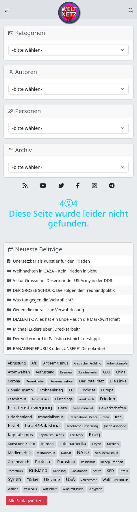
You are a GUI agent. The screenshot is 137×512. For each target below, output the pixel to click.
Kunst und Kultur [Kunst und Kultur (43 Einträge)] (21, 443)
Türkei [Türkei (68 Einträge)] (32, 479)
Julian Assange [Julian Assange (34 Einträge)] (115, 426)
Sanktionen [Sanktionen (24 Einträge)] (79, 471)
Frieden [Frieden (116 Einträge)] (107, 399)
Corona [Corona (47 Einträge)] (14, 381)
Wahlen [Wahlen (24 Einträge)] (13, 489)
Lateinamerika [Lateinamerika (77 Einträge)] (73, 443)
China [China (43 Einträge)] (120, 372)
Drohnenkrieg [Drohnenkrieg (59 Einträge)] (50, 390)
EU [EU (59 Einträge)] (71, 390)
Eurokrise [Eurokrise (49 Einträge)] (87, 390)
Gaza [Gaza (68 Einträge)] (62, 407)
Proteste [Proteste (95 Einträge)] (43, 461)
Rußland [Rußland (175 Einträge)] (38, 470)
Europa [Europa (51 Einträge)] (107, 390)
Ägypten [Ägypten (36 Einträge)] (95, 489)
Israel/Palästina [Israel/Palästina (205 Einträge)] (42, 425)
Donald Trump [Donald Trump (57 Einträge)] (20, 390)
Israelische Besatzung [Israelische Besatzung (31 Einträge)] (82, 426)
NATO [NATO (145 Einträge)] (83, 452)
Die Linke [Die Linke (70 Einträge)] (118, 381)
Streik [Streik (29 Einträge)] (124, 471)
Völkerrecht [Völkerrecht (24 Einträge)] (89, 480)
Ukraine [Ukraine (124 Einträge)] (52, 479)
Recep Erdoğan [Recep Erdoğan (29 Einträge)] (112, 462)
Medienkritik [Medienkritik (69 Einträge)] (19, 452)
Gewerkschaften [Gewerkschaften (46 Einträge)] (112, 408)
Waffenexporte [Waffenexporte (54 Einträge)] (115, 479)
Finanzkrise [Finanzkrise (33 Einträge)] (40, 399)
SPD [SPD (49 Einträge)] (110, 470)
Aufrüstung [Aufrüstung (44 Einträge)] (45, 372)
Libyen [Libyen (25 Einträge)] (96, 444)
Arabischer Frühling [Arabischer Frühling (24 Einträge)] (87, 363)
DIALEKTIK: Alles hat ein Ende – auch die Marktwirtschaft (66, 319)
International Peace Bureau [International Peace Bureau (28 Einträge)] (89, 417)
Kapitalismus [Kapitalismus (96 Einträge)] (20, 434)
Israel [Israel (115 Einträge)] (13, 425)
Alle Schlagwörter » (26, 500)
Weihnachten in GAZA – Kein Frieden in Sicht (55, 271)
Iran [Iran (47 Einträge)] (118, 417)
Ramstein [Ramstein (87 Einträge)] (66, 461)
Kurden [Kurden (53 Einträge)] (47, 443)
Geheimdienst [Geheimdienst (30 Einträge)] (83, 408)
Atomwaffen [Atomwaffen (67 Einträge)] (19, 372)
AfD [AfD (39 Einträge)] (34, 363)
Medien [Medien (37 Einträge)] (113, 444)
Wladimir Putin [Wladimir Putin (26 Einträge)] (73, 489)
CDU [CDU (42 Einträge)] (106, 372)
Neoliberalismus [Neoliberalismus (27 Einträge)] (106, 453)
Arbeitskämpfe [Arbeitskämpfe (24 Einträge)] (117, 363)
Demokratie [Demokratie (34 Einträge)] (35, 381)
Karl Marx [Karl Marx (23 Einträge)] (76, 435)
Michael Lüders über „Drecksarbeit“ (46, 329)
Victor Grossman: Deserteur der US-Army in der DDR (62, 280)
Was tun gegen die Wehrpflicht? (43, 300)
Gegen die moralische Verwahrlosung (48, 309)
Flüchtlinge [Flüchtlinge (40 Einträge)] (64, 399)
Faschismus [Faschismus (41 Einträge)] (17, 399)
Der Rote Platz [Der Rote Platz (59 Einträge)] (91, 381)
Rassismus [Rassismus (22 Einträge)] (88, 462)
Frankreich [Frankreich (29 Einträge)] (86, 399)
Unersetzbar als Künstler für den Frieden (51, 261)
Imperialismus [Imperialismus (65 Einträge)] (51, 416)
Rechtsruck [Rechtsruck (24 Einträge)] (15, 471)
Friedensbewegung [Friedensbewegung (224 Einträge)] (30, 407)
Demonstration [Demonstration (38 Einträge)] (61, 381)
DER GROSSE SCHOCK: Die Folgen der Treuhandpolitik (64, 290)
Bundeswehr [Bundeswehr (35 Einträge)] (87, 372)
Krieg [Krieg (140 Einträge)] (94, 434)
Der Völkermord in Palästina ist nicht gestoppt (56, 338)
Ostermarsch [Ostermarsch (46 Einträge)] (18, 461)
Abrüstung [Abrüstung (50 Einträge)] (17, 363)
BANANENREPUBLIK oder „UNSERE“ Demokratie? (59, 348)
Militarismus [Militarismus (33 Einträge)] (45, 453)
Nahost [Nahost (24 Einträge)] (66, 453)
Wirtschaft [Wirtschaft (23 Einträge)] (49, 489)
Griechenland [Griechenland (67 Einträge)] (20, 416)
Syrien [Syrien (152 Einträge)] (14, 479)
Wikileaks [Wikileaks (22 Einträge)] (30, 489)
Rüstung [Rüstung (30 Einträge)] (59, 471)
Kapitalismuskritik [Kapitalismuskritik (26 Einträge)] (51, 435)
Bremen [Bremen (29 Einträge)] (66, 372)
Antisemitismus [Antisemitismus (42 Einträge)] (55, 363)
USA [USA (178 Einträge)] (70, 479)
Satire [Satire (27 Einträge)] (97, 471)
